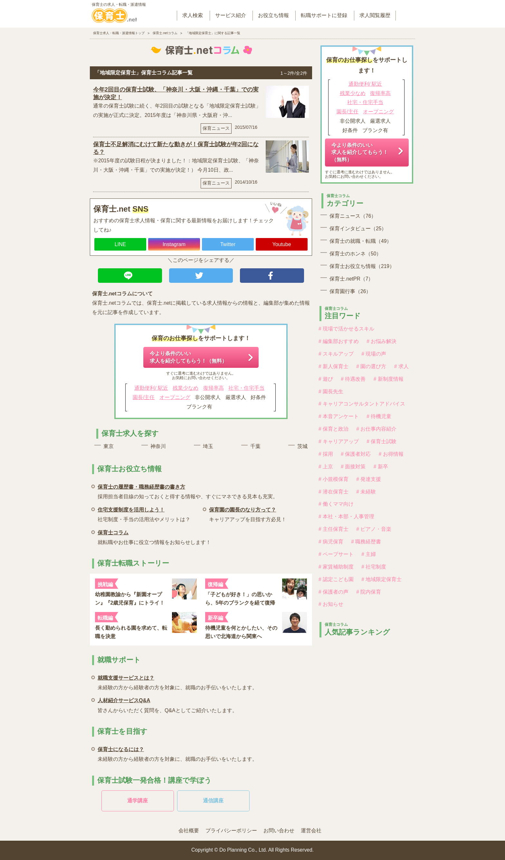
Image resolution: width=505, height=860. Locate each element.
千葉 (255, 446)
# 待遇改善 (353, 379)
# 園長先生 (331, 391)
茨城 (302, 446)
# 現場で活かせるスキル (346, 328)
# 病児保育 (331, 541)
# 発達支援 (368, 479)
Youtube (281, 244)
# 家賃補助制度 (336, 566)
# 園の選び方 (371, 366)
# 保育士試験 (381, 441)
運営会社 (311, 830)
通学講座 (137, 800)
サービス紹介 (230, 15)
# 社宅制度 (373, 566)
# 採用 (326, 454)
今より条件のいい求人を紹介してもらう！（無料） (188, 357)
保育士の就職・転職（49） (360, 241)
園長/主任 (144, 397)
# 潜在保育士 (333, 491)
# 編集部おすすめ (339, 341)
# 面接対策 (353, 466)
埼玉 (208, 446)
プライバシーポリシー (231, 830)
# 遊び (326, 379)
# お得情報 (391, 454)
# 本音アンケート (339, 416)
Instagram (174, 244)
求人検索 (192, 15)
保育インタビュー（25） (357, 228)
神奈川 (158, 446)
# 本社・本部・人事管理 (346, 516)
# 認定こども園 (336, 579)
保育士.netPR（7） (351, 279)
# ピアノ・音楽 (373, 529)
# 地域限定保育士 (381, 579)
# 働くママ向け (336, 504)
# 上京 (326, 466)
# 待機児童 (379, 416)
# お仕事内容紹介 (376, 429)
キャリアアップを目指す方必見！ (247, 513)
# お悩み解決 (381, 341)
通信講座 (213, 800)
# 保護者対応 (356, 454)
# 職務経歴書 (366, 541)
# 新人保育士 (333, 366)
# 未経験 (366, 491)
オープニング (174, 397)
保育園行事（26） (350, 291)
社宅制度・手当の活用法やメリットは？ (144, 513)
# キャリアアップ (339, 441)
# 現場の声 (373, 354)
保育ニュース (216, 128)
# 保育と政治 (333, 429)
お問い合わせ (278, 830)
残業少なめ (185, 388)
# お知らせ (331, 604)
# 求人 (401, 366)
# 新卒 (381, 466)
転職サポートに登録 (324, 15)
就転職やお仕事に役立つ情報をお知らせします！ (154, 536)
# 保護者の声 (333, 592)
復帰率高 (213, 388)
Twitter (227, 244)
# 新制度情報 (389, 379)
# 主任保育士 (333, 529)
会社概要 (188, 830)
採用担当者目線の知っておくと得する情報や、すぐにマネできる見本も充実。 (188, 490)
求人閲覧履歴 (374, 15)
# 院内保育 (368, 592)
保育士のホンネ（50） (355, 253)
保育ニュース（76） (352, 216)
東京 (108, 446)
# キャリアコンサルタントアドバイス (362, 403)
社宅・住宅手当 (246, 388)
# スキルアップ (336, 354)
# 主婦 (368, 554)
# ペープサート (336, 554)
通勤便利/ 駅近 (151, 388)
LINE (120, 244)
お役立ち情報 (273, 15)
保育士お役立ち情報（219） (362, 266)
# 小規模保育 (333, 479)
